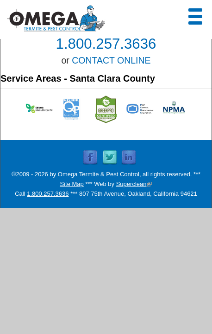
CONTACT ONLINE (111, 60)
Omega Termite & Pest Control (98, 174)
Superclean (134, 183)
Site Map (72, 183)
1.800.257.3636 (106, 44)
